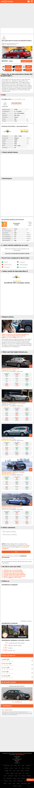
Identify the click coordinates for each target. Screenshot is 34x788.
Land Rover (10, 775)
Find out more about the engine (13, 573)
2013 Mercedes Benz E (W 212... (17, 686)
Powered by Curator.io (26, 620)
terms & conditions (17, 759)
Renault (6, 780)
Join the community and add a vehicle (17, 253)
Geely (18, 770)
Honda (22, 770)
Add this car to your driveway (12, 570)
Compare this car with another (13, 571)
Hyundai (27, 770)
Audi (12, 765)
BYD (19, 765)
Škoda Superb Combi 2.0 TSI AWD (13, 472)
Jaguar (12, 773)
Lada (27, 773)
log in (3, 556)
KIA (24, 773)
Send (16, 551)
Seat (25, 780)
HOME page (17, 756)
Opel (19, 778)
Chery (23, 765)
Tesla (14, 783)
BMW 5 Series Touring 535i (10, 368)
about (17, 757)
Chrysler (6, 768)
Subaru (5, 783)
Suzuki (10, 783)
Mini (5, 778)
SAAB (14, 780)
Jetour (20, 773)
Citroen (11, 768)
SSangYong (20, 780)
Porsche (28, 778)
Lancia (5, 775)
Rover (10, 780)
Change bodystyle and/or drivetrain (14, 574)
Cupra (15, 768)
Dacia (22, 768)
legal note (17, 760)
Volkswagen (24, 783)
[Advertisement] (17, 15)
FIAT (11, 770)
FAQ (17, 761)
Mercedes (28, 775)
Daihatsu (28, 768)
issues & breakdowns (17, 99)
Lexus (16, 775)
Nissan (14, 778)
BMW (15, 765)
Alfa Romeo (6, 765)
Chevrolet (28, 765)
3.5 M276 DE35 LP (16, 104)
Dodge (6, 770)
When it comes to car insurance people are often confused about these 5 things (15, 335)
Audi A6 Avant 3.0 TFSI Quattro (12, 506)
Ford (14, 770)
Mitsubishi (9, 778)
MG (19, 775)
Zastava (15, 786)
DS (19, 768)
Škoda (19, 786)
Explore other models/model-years (14, 576)
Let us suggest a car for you (12, 577)
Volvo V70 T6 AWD (8, 437)
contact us (17, 762)
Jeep (16, 773)
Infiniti (7, 773)
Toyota (18, 783)
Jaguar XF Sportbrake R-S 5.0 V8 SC (14, 403)
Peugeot (23, 778)
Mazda (23, 775)
